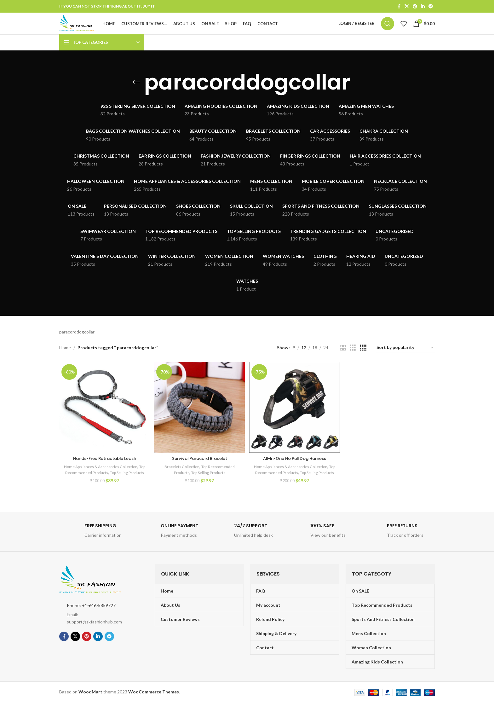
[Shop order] (405, 359)
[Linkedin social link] (423, 7)
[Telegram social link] (431, 7)
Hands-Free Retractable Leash (104, 468)
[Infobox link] (94, 548)
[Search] (387, 29)
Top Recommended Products (93, 482)
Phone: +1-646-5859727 (91, 621)
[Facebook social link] (399, 7)
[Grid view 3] (353, 359)
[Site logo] (88, 29)
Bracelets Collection (180, 476)
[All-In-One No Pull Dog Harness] (294, 418)
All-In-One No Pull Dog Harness (295, 468)
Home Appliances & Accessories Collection (103, 476)
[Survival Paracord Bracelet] (199, 418)
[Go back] (136, 94)
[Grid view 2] (343, 359)
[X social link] (407, 7)
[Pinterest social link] (415, 7)
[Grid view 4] (363, 359)
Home (65, 359)
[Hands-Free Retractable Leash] (103, 418)
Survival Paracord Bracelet (199, 468)
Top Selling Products (209, 482)
